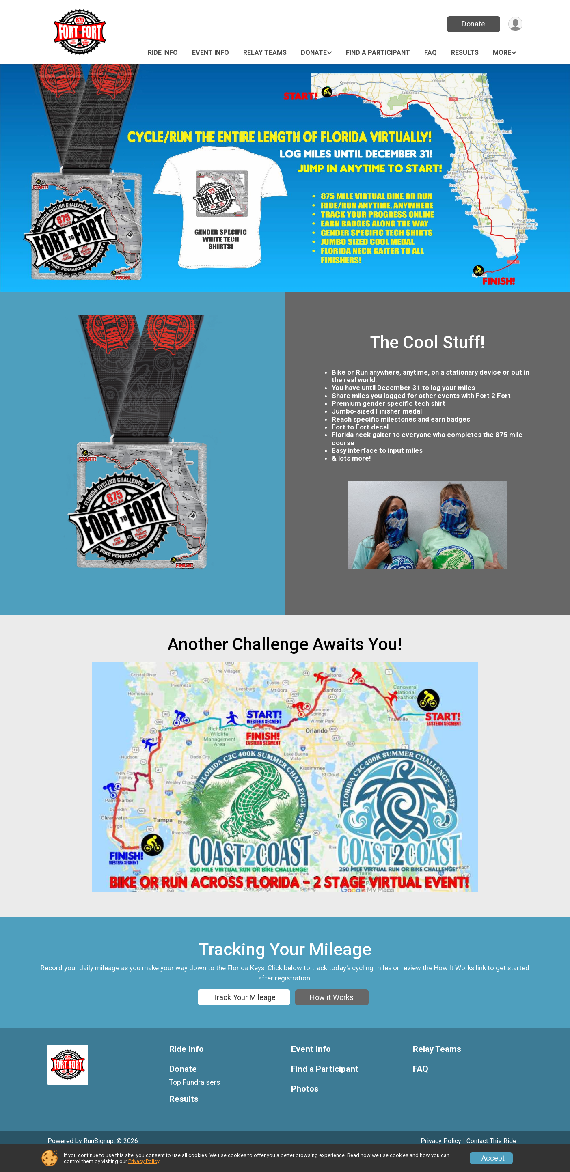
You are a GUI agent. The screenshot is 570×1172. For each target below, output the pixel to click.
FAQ (430, 52)
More (502, 52)
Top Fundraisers (194, 1098)
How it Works (332, 1001)
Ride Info (163, 52)
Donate (473, 23)
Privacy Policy (143, 1161)
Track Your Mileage (244, 1001)
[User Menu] (514, 24)
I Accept (491, 1158)
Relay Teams (265, 52)
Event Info (210, 52)
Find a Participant (378, 52)
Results (465, 52)
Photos (305, 1105)
